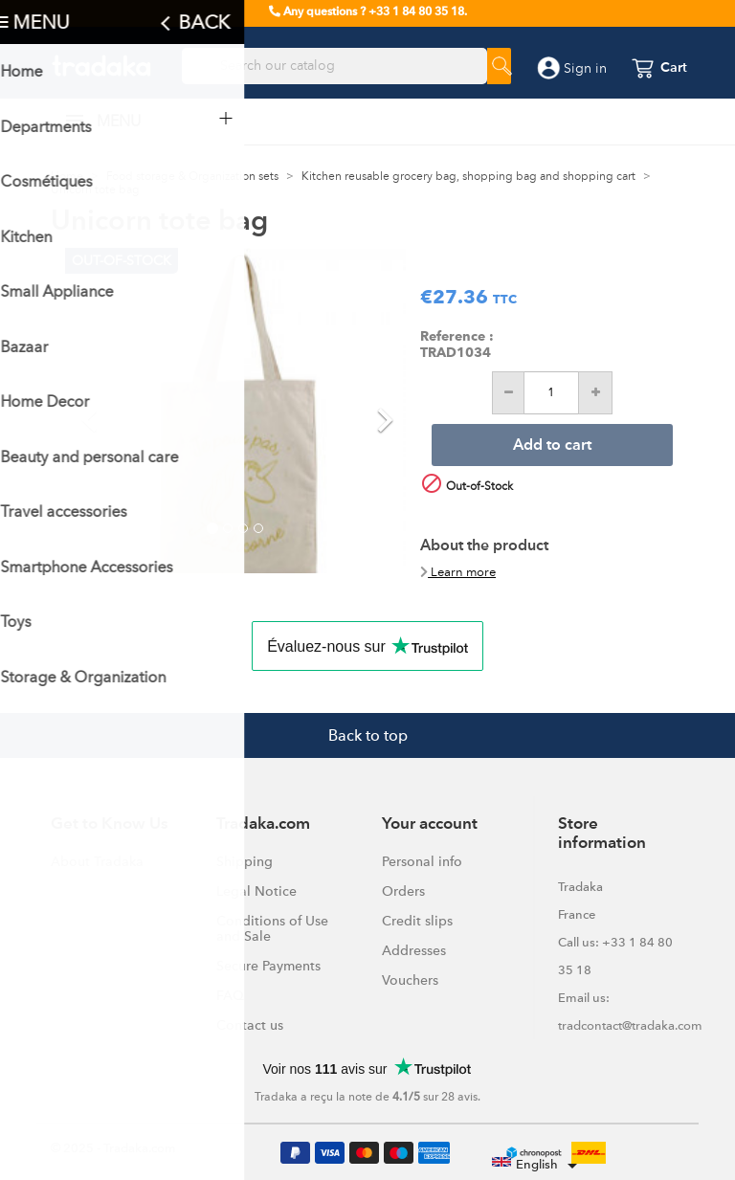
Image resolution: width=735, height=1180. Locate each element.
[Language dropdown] (538, 1165)
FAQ (230, 995)
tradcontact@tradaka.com (630, 1025)
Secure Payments (268, 965)
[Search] (334, 66)
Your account (430, 824)
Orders (403, 891)
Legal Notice (256, 891)
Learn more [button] (458, 572)
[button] (90, 410)
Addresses (414, 950)
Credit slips (417, 920)
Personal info (422, 861)
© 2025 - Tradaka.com (113, 1148)
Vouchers (410, 980)
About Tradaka (97, 861)
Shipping (244, 861)
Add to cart (552, 446)
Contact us (249, 1025)
